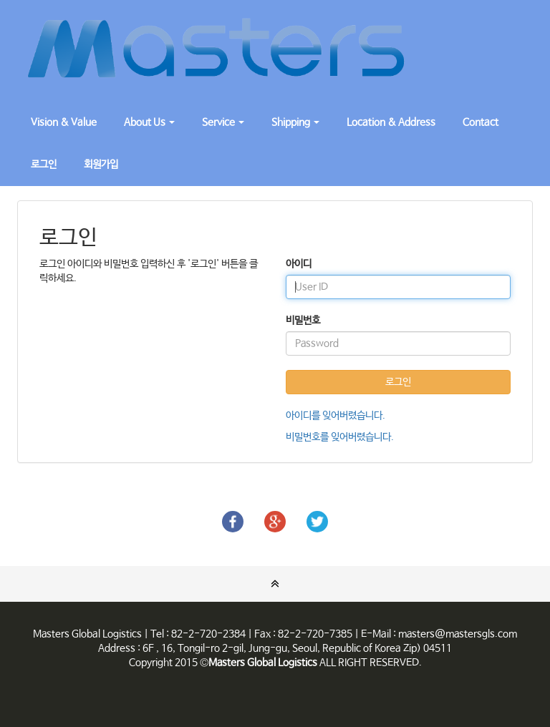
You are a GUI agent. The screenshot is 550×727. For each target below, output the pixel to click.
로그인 (44, 164)
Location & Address (391, 122)
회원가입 (101, 164)
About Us (149, 122)
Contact (480, 122)
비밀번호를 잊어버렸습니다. (340, 437)
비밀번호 (303, 320)
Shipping (295, 122)
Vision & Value (64, 122)
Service (223, 122)
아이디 (299, 264)
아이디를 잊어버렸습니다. (335, 415)
